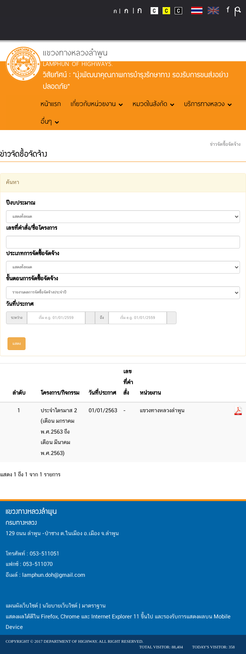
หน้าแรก (51, 103)
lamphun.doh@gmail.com (53, 575)
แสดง (16, 343)
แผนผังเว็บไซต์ (22, 606)
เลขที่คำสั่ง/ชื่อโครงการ (31, 228)
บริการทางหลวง (208, 103)
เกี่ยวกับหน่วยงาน (97, 103)
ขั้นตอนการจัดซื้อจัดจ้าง (32, 279)
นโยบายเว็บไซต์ (59, 606)
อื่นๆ (50, 121)
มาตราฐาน (94, 606)
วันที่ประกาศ (19, 304)
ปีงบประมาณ (20, 203)
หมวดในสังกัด (153, 103)
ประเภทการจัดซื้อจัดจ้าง (32, 254)
